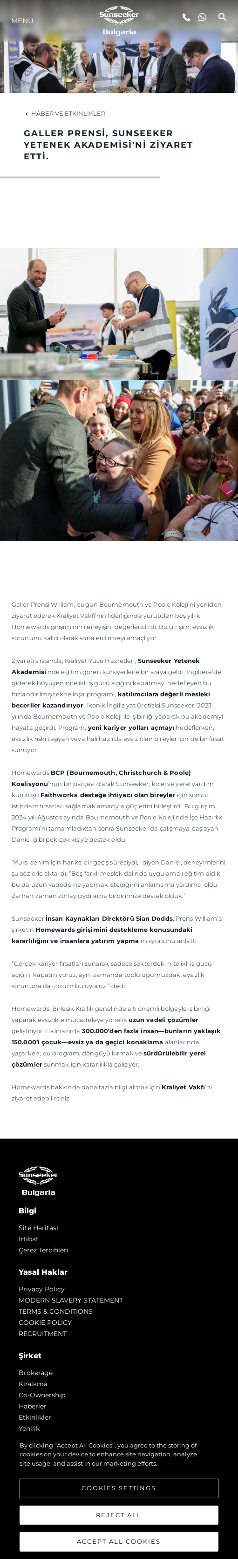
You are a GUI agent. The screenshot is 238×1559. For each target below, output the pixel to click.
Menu (22, 20)
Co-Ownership (42, 1395)
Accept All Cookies (119, 1541)
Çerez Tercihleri (43, 1250)
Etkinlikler (35, 1417)
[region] (119, 1495)
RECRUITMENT (43, 1334)
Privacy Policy (42, 1289)
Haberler (33, 1406)
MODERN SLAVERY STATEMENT (71, 1300)
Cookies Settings (119, 1488)
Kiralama (33, 1384)
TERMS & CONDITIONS (56, 1311)
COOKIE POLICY (45, 1322)
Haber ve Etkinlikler (64, 113)
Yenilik (29, 1428)
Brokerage (36, 1373)
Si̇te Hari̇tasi (38, 1228)
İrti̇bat (29, 1239)
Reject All (119, 1515)
